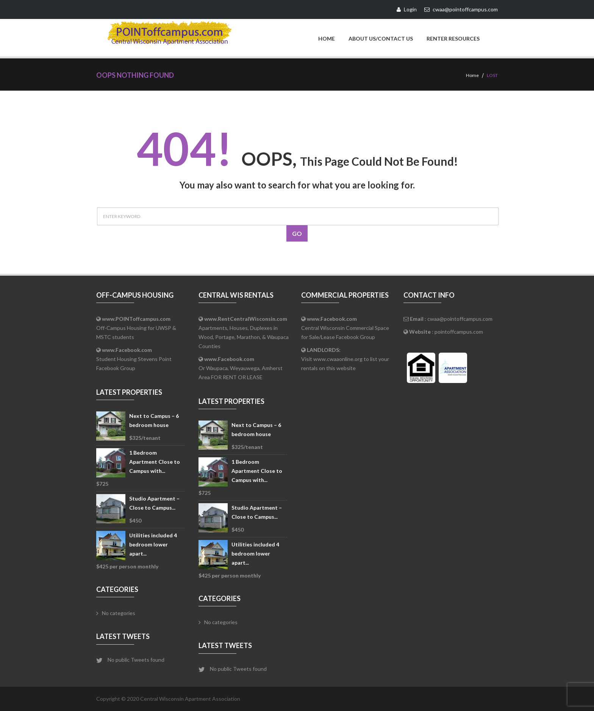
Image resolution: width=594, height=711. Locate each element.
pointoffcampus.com (459, 331)
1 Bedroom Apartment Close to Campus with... (154, 461)
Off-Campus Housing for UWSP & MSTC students (136, 327)
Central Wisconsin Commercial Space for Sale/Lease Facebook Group (345, 327)
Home (326, 38)
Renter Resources (453, 38)
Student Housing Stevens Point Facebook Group (134, 359)
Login (407, 9)
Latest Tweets (123, 636)
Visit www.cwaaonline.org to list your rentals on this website (345, 359)
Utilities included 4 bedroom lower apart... (153, 544)
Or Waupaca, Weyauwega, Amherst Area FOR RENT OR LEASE (241, 368)
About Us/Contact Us (381, 38)
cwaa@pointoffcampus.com (459, 318)
